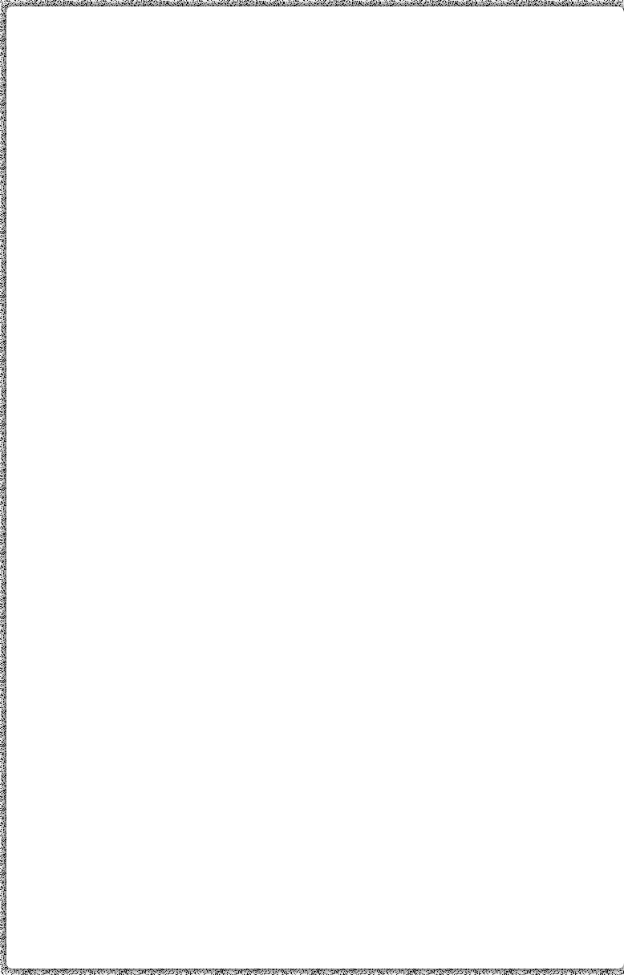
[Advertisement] (315, 130)
